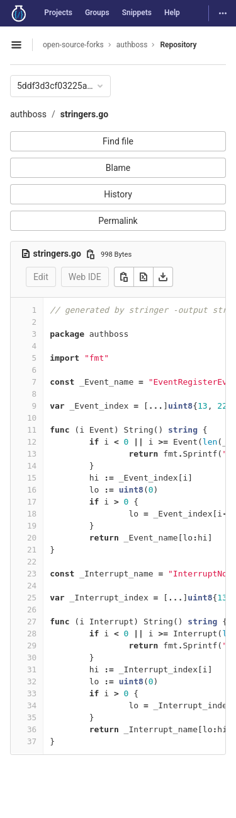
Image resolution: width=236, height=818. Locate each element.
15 (32, 477)
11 (32, 430)
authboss (28, 114)
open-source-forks (73, 44)
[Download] (163, 277)
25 (32, 597)
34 (32, 705)
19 (32, 525)
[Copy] (124, 277)
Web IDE (85, 277)
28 (32, 633)
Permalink (117, 221)
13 (32, 454)
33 (32, 693)
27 (32, 621)
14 (32, 465)
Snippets (137, 12)
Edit (40, 277)
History (118, 194)
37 (32, 741)
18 (32, 513)
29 (32, 645)
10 (32, 418)
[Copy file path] (90, 254)
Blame (118, 168)
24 (32, 585)
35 (32, 717)
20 (32, 537)
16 (32, 489)
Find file (118, 141)
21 (32, 549)
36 (32, 729)
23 (32, 573)
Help (172, 12)
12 (32, 442)
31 (32, 669)
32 (32, 681)
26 (32, 609)
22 (32, 561)
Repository (178, 44)
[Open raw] (143, 277)
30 (32, 657)
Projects (58, 12)
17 (32, 501)
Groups (97, 12)
